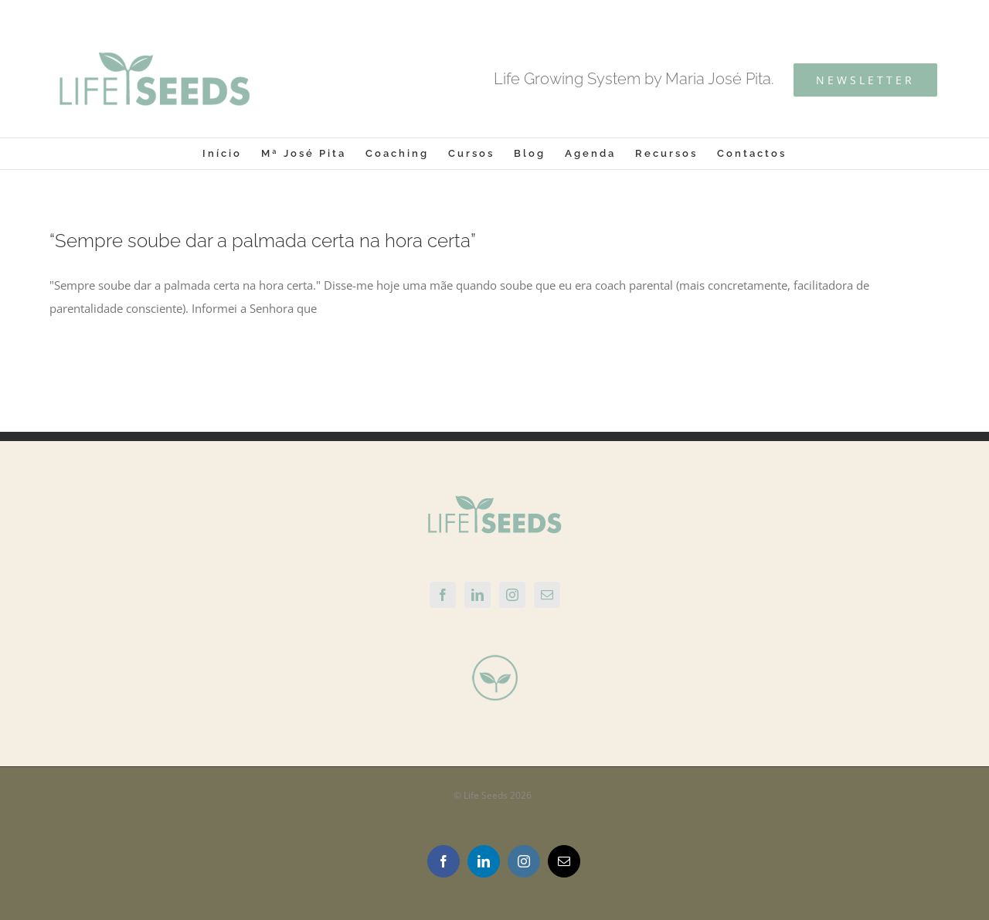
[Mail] (547, 595)
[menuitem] (231, 153)
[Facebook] (443, 595)
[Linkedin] (477, 595)
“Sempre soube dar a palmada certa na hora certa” (262, 240)
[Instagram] (512, 595)
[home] (494, 506)
